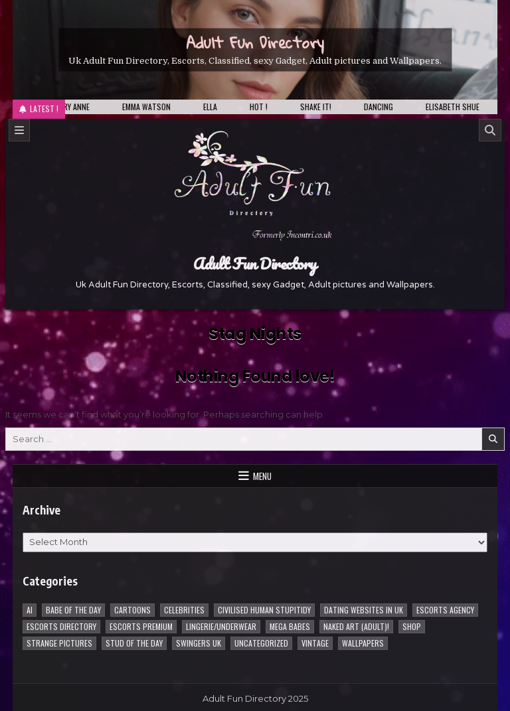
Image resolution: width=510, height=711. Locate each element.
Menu (262, 476)
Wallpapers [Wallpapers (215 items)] (363, 643)
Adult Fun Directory (255, 41)
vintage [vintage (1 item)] (315, 643)
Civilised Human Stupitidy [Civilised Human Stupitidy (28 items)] (264, 609)
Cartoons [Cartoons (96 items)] (132, 609)
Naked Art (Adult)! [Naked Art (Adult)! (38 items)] (356, 626)
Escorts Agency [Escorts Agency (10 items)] (445, 609)
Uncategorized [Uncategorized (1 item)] (261, 643)
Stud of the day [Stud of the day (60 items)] (134, 643)
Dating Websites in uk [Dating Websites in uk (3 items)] (363, 609)
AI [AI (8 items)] (30, 609)
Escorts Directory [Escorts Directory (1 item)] (61, 626)
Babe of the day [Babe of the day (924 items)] (73, 609)
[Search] (490, 130)
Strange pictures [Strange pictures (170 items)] (59, 643)
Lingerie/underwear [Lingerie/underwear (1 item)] (221, 626)
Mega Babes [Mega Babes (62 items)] (290, 626)
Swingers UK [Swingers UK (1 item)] (198, 643)
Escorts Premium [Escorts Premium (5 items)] (141, 626)
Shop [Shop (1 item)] (411, 626)
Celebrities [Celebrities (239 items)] (184, 609)
